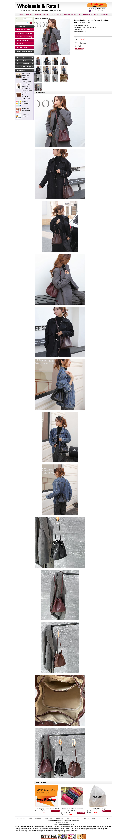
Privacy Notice (52, 820)
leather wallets (32, 830)
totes (106, 828)
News (93, 818)
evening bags (41, 830)
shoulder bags (23, 830)
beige (59, 830)
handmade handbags (72, 830)
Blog (78, 818)
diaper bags (96, 826)
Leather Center (21, 818)
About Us (29, 14)
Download (85, 818)
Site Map (107, 818)
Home (21, 14)
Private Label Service (90, 14)
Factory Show (59, 818)
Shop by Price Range (24, 66)
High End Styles (22, 47)
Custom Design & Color (72, 14)
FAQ (30, 818)
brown (51, 830)
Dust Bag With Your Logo (99, 809)
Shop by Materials (23, 64)
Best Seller (20, 44)
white (55, 830)
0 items (103, 11)
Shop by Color (22, 61)
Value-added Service (24, 30)
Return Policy (48, 818)
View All (19, 26)
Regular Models (22, 40)
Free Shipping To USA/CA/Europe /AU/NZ (47, 809)
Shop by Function (23, 58)
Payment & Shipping (42, 14)
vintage (63, 830)
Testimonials (70, 818)
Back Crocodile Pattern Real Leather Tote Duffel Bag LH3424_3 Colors (26, 77)
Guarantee (38, 818)
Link (100, 818)
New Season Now (23, 37)
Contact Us (104, 14)
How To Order (56, 14)
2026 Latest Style (22, 33)
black (47, 830)
